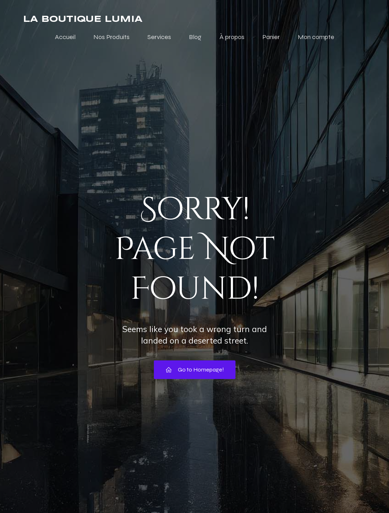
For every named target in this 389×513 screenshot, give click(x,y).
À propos (231, 37)
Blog (195, 37)
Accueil (65, 37)
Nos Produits (111, 37)
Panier (271, 37)
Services (159, 37)
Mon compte (316, 37)
